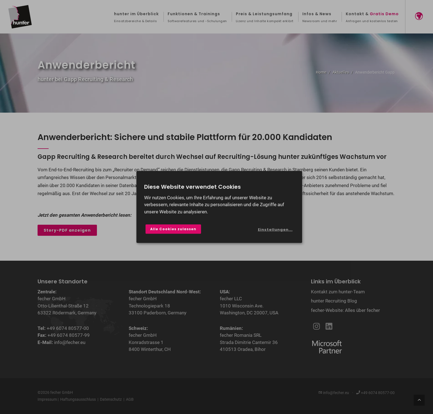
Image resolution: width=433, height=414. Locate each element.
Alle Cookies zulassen (173, 229)
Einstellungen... (275, 229)
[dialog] (219, 207)
